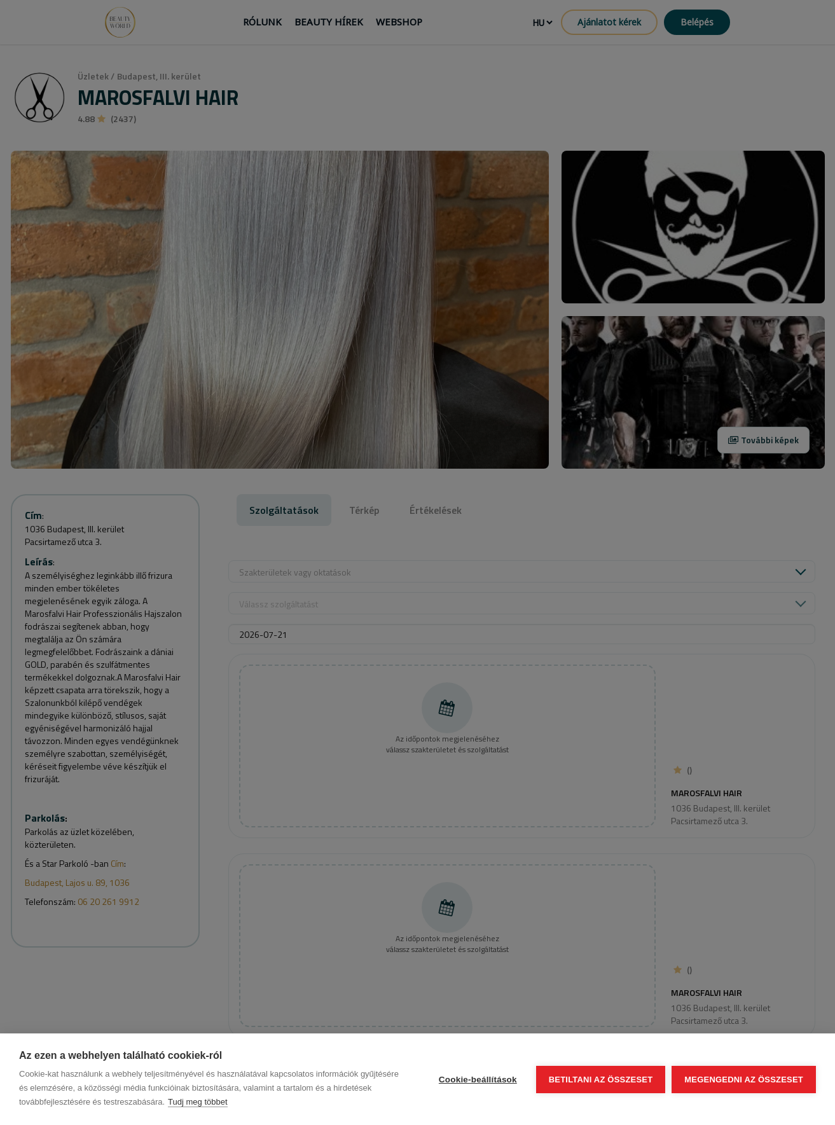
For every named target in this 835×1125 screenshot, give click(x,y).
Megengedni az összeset (743, 1079)
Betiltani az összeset (601, 1079)
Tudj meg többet (197, 1102)
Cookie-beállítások (478, 1079)
